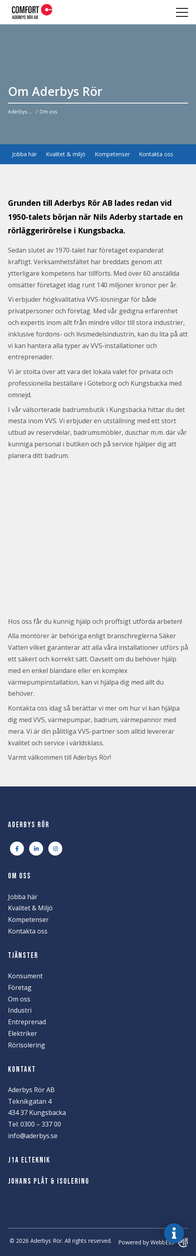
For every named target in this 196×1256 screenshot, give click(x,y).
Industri (20, 1010)
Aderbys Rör (21, 111)
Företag (20, 987)
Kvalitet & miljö (65, 154)
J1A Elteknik (29, 1160)
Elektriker (22, 1033)
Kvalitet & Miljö (30, 908)
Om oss (19, 999)
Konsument (25, 975)
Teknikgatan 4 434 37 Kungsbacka (37, 1107)
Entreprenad (27, 1021)
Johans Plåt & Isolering (48, 1181)
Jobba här (24, 154)
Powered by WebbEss (153, 1242)
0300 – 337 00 (40, 1124)
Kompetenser (112, 154)
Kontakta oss (156, 154)
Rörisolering (26, 1045)
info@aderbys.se (32, 1135)
